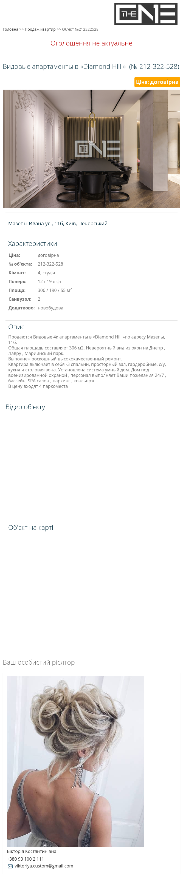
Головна (10, 29)
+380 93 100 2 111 (25, 859)
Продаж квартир (40, 29)
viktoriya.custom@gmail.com (40, 866)
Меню (10, 13)
